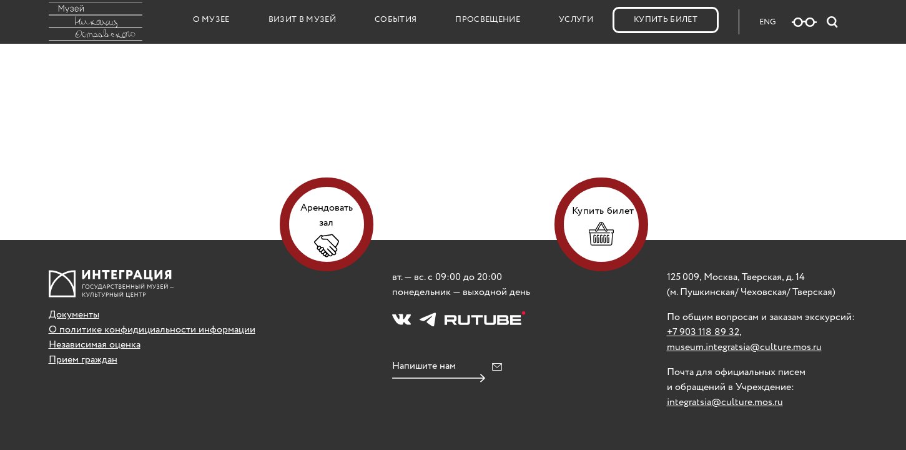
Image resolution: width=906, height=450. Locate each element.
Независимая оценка (94, 345)
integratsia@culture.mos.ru (725, 402)
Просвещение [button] (487, 20)
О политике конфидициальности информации (152, 329)
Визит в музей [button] (302, 20)
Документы (74, 315)
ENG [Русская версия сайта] (767, 22)
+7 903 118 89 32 (703, 332)
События (395, 20)
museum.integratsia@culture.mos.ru (744, 347)
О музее (211, 20)
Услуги (576, 20)
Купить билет (665, 20)
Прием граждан (83, 359)
